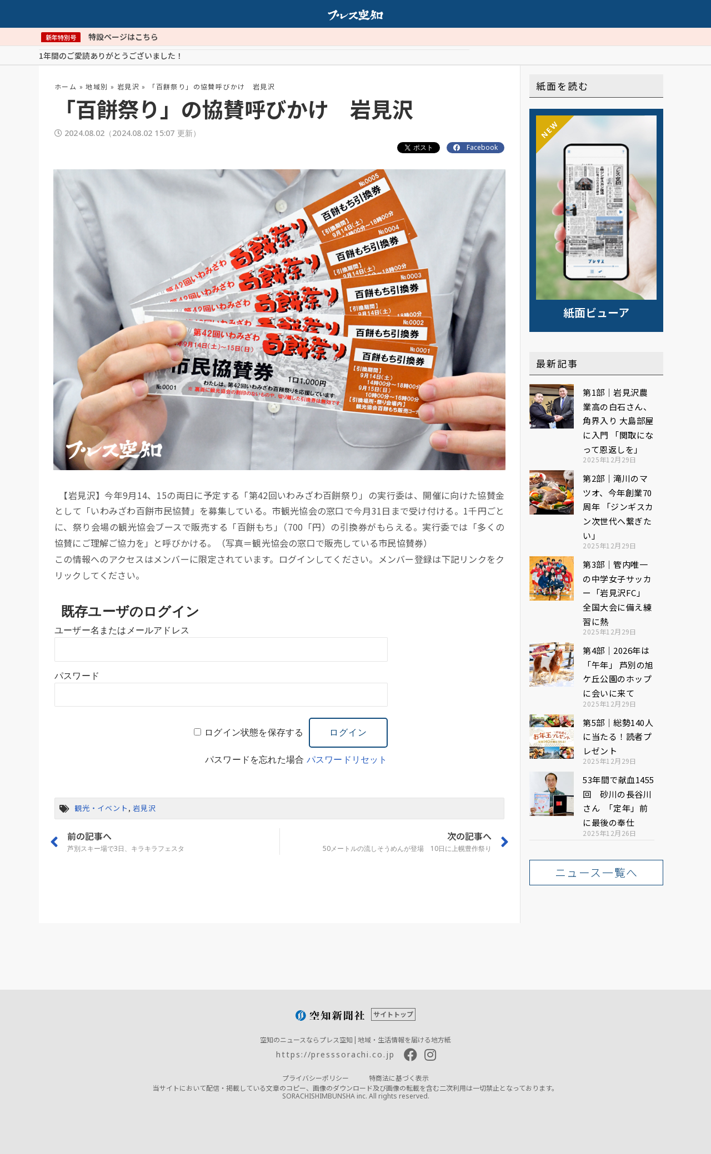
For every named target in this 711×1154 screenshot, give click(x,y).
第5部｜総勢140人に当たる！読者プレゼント (618, 736)
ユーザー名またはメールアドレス (121, 629)
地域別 (97, 85)
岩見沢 (128, 85)
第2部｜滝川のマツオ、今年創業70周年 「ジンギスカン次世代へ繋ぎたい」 (618, 506)
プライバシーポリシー (315, 1077)
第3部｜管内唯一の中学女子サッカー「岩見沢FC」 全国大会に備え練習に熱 (617, 592)
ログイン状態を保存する (253, 732)
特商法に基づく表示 (399, 1077)
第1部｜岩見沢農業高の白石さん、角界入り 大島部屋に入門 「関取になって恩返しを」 (618, 420)
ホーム (65, 85)
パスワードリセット (347, 759)
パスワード (76, 675)
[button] (596, 872)
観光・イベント (101, 807)
